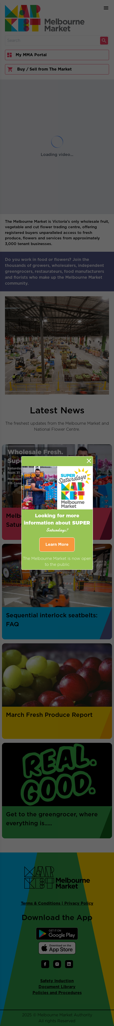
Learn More (57, 545)
